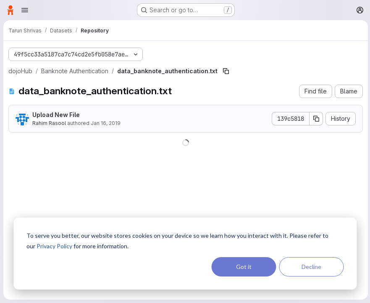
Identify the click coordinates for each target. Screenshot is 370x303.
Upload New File (56, 114)
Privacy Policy (54, 246)
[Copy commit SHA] (315, 118)
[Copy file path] (226, 71)
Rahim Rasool (49, 123)
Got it (244, 266)
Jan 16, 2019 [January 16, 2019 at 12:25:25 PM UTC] (106, 123)
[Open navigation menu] (24, 10)
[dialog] (185, 254)
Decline (311, 266)
